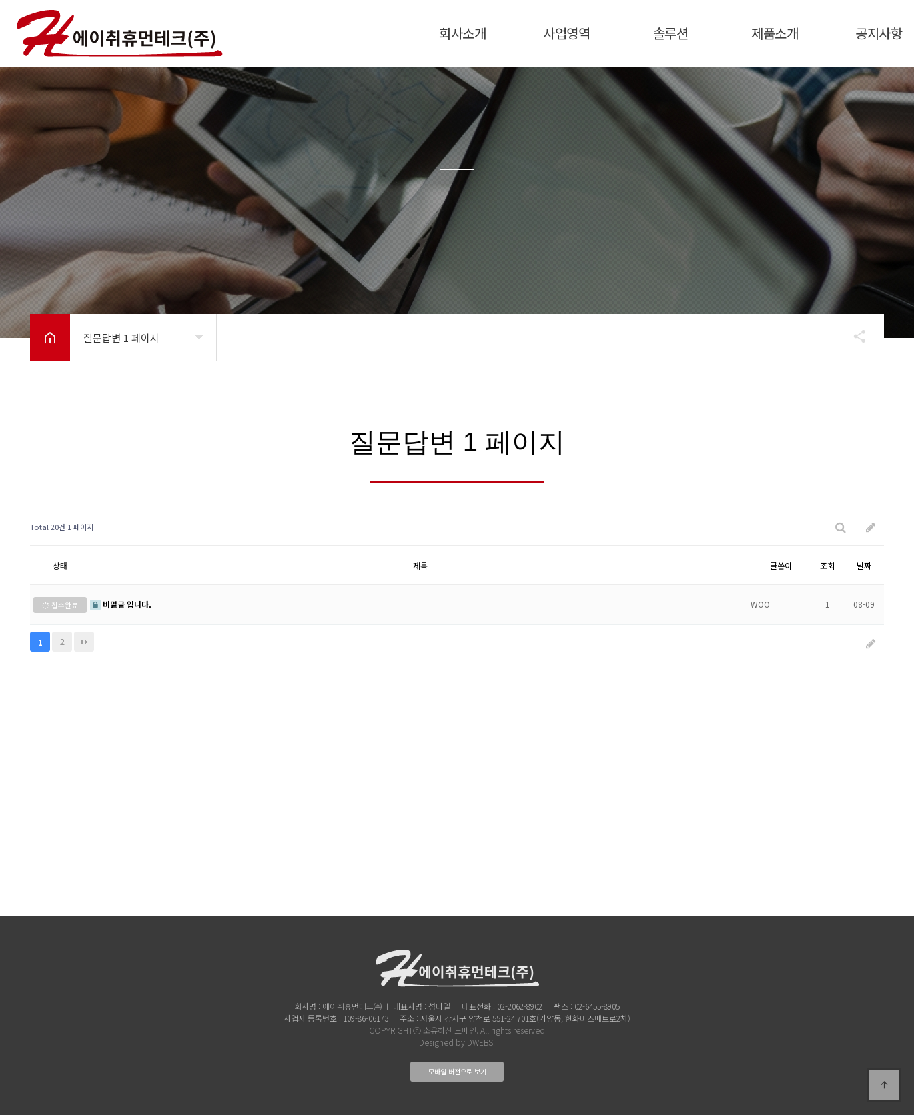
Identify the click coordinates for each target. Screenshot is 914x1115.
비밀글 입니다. (120, 604)
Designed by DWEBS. (457, 1042)
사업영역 (566, 33)
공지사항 (878, 33)
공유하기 (853, 336)
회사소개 (462, 33)
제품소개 (774, 33)
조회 (827, 565)
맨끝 (84, 642)
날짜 (864, 565)
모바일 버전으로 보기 (457, 1071)
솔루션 (671, 33)
